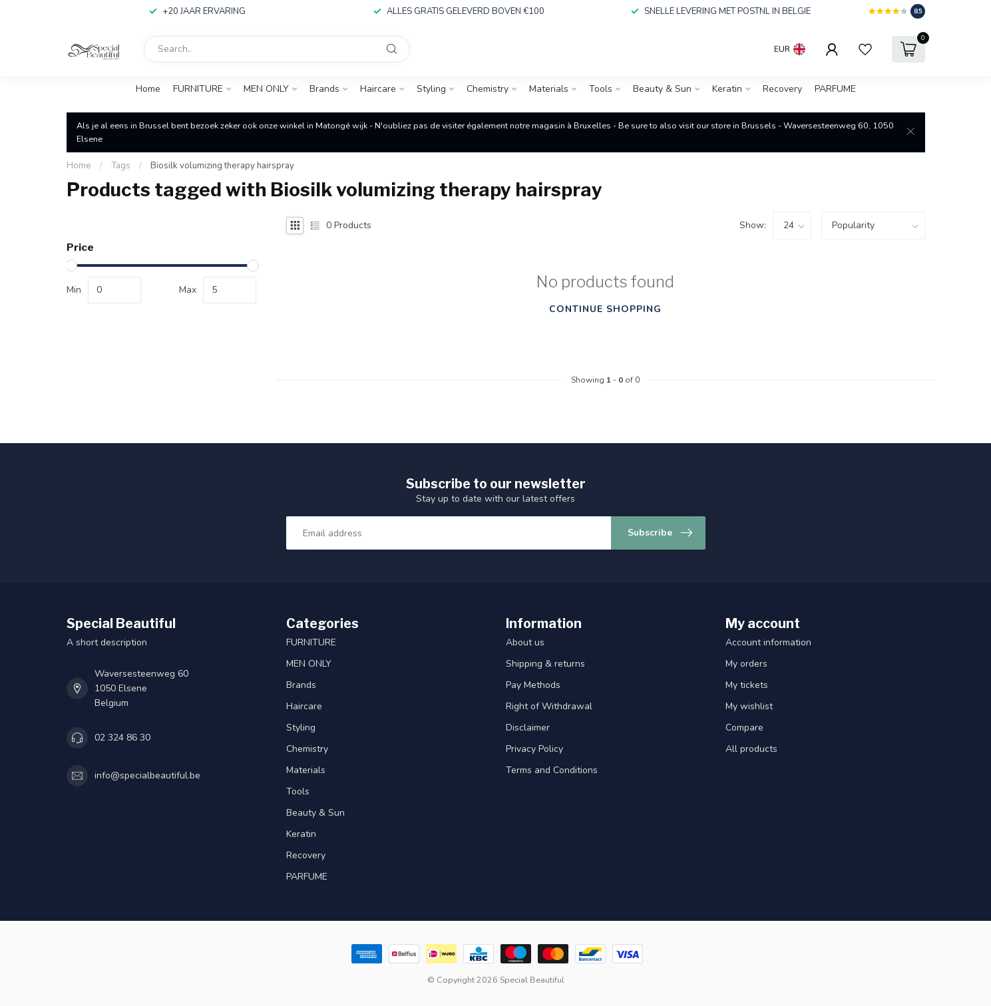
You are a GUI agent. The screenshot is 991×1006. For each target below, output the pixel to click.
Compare (744, 727)
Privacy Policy (534, 749)
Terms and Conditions (552, 770)
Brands (324, 89)
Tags (120, 166)
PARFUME (835, 89)
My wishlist (749, 706)
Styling (431, 89)
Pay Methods (533, 685)
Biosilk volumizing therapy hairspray (222, 166)
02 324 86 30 (122, 737)
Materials (548, 89)
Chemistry (487, 89)
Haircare (378, 89)
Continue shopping (605, 309)
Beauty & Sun (662, 89)
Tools (600, 89)
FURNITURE (198, 89)
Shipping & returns (545, 663)
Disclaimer (528, 727)
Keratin (727, 89)
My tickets (746, 685)
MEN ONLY (266, 89)
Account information (768, 642)
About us (525, 642)
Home (148, 89)
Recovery (782, 89)
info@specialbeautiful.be (147, 775)
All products (751, 749)
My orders (746, 663)
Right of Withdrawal (549, 706)
